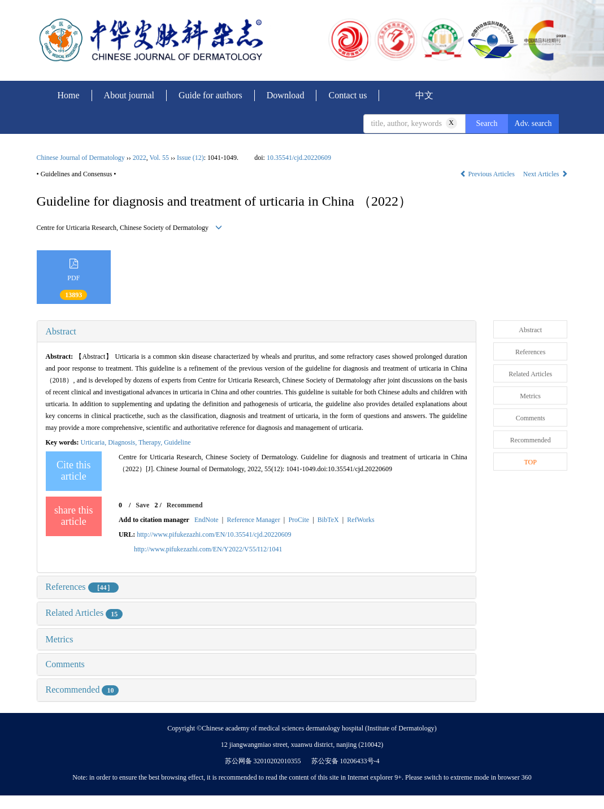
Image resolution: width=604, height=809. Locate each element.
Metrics (59, 639)
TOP (530, 462)
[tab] (256, 331)
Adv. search (533, 123)
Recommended (82, 689)
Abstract (61, 331)
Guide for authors (210, 95)
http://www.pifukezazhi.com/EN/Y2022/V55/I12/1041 (208, 549)
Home (69, 95)
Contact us (347, 95)
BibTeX (328, 520)
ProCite (298, 520)
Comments (65, 664)
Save (142, 505)
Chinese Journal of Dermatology (81, 158)
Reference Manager (253, 520)
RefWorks (360, 520)
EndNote (206, 520)
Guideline (177, 442)
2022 (139, 158)
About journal (129, 95)
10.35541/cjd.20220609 (299, 158)
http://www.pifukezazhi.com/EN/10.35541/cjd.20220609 (214, 534)
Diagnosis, (123, 442)
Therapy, (151, 442)
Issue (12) (190, 158)
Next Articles (545, 174)
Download (286, 95)
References (82, 586)
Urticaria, (94, 442)
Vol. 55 (159, 158)
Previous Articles (488, 174)
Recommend (185, 505)
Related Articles (84, 612)
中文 (424, 95)
